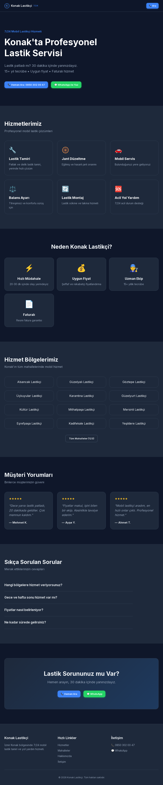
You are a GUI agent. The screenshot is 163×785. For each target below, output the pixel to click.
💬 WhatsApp (94, 693)
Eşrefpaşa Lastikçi (29, 423)
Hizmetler (63, 745)
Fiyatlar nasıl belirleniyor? (23, 610)
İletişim (62, 761)
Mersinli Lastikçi (134, 409)
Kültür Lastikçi (29, 409)
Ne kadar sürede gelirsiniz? (25, 622)
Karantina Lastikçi (81, 396)
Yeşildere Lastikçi (134, 423)
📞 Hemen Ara (69, 693)
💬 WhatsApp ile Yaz (66, 84)
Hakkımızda (65, 756)
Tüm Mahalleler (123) (81, 438)
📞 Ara (152, 5)
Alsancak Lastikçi (29, 382)
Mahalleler (64, 750)
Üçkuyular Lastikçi (29, 396)
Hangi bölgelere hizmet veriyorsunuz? (33, 585)
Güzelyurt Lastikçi (134, 396)
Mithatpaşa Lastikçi (81, 409)
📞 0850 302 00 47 (123, 745)
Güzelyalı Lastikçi (81, 382)
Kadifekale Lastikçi (81, 423)
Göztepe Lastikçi (133, 382)
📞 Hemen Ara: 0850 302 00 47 (26, 84)
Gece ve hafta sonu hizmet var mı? (30, 597)
